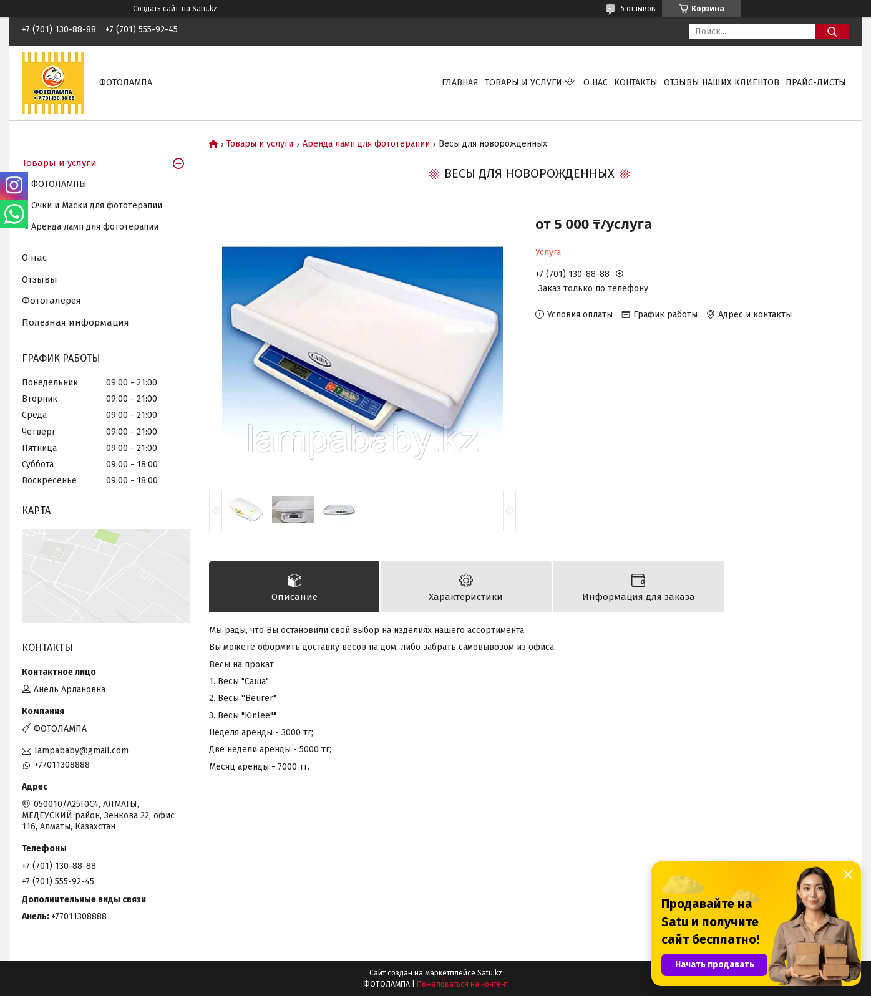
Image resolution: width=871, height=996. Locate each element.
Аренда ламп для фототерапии (366, 144)
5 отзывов (638, 8)
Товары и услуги (523, 82)
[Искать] (832, 31)
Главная (460, 82)
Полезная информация (75, 322)
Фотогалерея (51, 300)
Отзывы (39, 279)
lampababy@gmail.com (81, 750)
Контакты (636, 82)
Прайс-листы (816, 82)
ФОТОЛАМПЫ (59, 184)
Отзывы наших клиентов (721, 82)
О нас (595, 82)
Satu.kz (489, 973)
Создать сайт (155, 8)
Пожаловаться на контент (462, 984)
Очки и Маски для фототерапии (96, 205)
